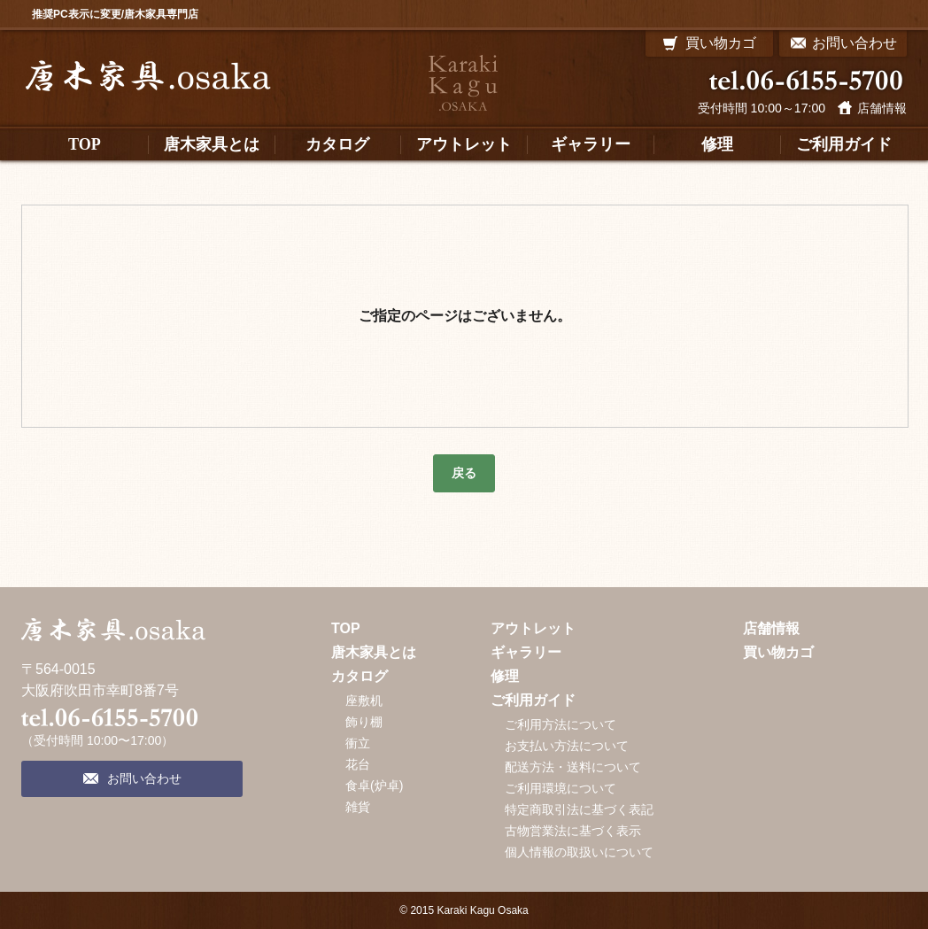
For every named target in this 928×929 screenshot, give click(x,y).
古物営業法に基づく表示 (573, 831)
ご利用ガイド (533, 700)
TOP (345, 628)
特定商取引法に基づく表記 (579, 809)
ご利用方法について (560, 724)
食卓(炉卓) (374, 785)
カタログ (359, 676)
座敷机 (364, 700)
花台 (357, 764)
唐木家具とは (373, 652)
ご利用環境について (560, 788)
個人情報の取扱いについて (579, 852)
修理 (505, 676)
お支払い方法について (567, 746)
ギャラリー (526, 652)
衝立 (357, 743)
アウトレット (533, 628)
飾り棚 (364, 722)
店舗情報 (882, 108)
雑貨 (357, 807)
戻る (464, 473)
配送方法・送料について (573, 767)
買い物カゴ (778, 652)
